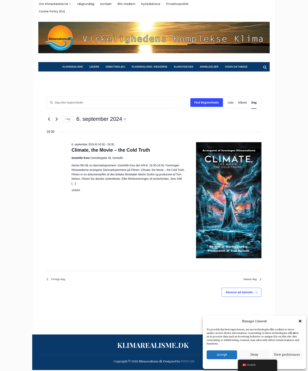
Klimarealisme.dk (153, 346)
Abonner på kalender (239, 293)
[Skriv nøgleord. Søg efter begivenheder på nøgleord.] (118, 102)
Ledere (94, 66)
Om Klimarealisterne (53, 4)
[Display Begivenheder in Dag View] (254, 102)
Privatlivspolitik (177, 4)
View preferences (287, 354)
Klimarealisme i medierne (149, 66)
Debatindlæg (115, 66)
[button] (300, 321)
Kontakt (106, 4)
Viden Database (236, 66)
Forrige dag (57, 279)
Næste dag (251, 279)
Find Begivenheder (206, 102)
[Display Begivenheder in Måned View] (242, 102)
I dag (67, 119)
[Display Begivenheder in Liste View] (231, 102)
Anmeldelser (209, 66)
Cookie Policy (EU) (52, 11)
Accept (222, 354)
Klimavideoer (183, 66)
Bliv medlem (126, 4)
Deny (254, 354)
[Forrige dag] (49, 119)
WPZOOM (187, 362)
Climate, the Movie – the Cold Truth (111, 150)
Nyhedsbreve (150, 4)
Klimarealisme (72, 66)
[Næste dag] (56, 119)
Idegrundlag (85, 4)
